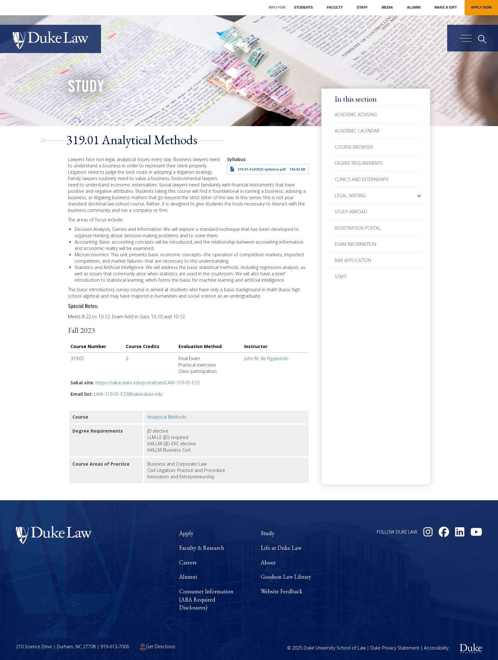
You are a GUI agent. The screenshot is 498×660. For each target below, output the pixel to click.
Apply (186, 533)
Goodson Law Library (286, 576)
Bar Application (353, 260)
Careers (188, 562)
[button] (419, 195)
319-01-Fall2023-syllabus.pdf (262, 169)
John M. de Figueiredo (266, 358)
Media (387, 7)
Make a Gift (445, 7)
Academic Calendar (357, 131)
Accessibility (436, 648)
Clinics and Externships (361, 179)
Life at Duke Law (281, 547)
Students (303, 7)
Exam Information (355, 244)
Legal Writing (350, 195)
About (268, 562)
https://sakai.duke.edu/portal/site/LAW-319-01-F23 (147, 383)
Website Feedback (281, 591)
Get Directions (157, 646)
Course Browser (354, 147)
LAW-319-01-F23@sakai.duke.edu (128, 394)
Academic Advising (356, 114)
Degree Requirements (359, 163)
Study (86, 88)
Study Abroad (351, 212)
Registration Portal (358, 228)
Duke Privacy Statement (394, 648)
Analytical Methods (166, 417)
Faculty (335, 7)
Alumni (414, 7)
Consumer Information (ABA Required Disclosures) (206, 599)
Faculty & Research (201, 547)
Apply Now (481, 7)
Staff (362, 7)
